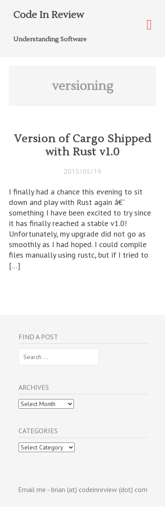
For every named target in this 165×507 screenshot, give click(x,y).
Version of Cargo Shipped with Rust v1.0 (82, 145)
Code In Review (48, 15)
